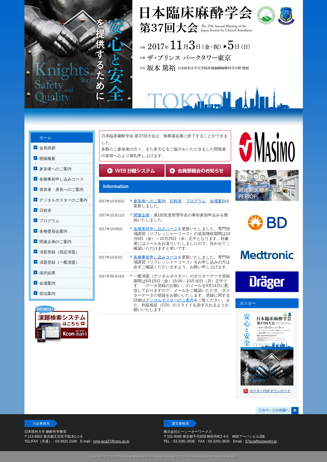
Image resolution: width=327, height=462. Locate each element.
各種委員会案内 (53, 231)
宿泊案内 (47, 293)
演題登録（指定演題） (59, 252)
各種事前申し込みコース (61, 179)
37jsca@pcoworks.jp (261, 441)
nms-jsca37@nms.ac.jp (111, 441)
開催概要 (47, 158)
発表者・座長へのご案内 (61, 189)
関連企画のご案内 (55, 241)
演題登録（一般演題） (59, 262)
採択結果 (47, 273)
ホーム (45, 137)
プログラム (49, 220)
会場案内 (47, 283)
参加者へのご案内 (55, 169)
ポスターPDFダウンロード (270, 391)
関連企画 (141, 215)
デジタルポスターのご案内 (63, 200)
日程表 (45, 210)
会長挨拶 (47, 148)
